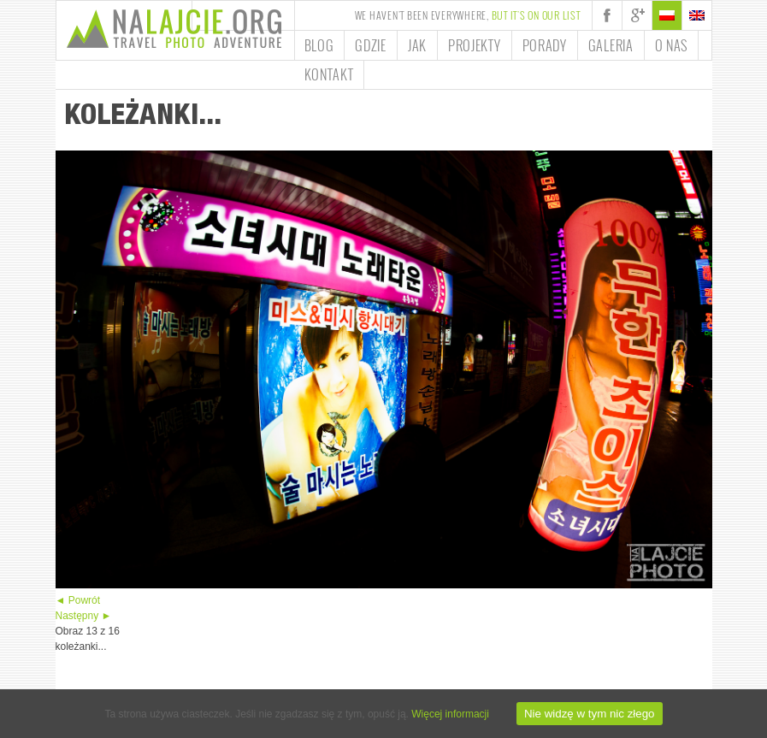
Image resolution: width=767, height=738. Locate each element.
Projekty (474, 45)
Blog (319, 45)
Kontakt (329, 74)
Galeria (611, 45)
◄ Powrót (78, 600)
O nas (671, 45)
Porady (544, 45)
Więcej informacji (450, 714)
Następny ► (84, 616)
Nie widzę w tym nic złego (589, 713)
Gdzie (370, 45)
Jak (417, 45)
